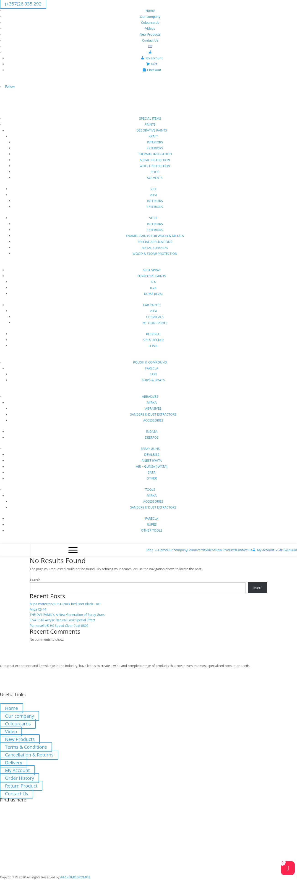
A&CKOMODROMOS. (75, 877)
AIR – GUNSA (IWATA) (151, 466)
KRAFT (153, 136)
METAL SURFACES (155, 247)
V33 (153, 189)
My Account (17, 770)
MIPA (153, 195)
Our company (150, 16)
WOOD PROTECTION (155, 166)
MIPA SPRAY (152, 270)
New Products (150, 34)
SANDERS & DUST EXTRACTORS (153, 414)
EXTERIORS (155, 148)
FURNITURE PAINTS (151, 276)
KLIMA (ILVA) (153, 294)
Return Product (21, 786)
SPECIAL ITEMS (150, 118)
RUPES (152, 524)
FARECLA (151, 368)
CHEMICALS (155, 317)
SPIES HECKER (153, 340)
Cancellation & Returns (29, 755)
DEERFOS (152, 437)
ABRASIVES (150, 396)
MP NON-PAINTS (155, 323)
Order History (19, 778)
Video (11, 731)
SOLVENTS (155, 178)
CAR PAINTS (151, 305)
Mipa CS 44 (38, 609)
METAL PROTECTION (155, 160)
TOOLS (150, 489)
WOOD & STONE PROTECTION (155, 253)
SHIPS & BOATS (153, 380)
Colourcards (150, 22)
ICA (153, 282)
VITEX (153, 218)
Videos (150, 28)
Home (150, 10)
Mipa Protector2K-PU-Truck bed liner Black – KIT (65, 604)
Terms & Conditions (26, 747)
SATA (151, 472)
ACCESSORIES (153, 420)
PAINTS (150, 124)
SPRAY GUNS (150, 448)
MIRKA (152, 402)
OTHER (151, 478)
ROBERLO (153, 334)
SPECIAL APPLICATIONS (155, 242)
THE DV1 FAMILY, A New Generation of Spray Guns (67, 614)
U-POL (153, 346)
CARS (153, 374)
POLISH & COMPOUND (150, 362)
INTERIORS (155, 142)
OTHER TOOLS (151, 530)
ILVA (153, 288)
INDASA (151, 431)
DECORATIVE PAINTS (151, 130)
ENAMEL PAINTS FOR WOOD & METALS (155, 236)
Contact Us (150, 40)
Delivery (13, 762)
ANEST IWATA (152, 460)
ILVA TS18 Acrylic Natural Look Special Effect (62, 620)
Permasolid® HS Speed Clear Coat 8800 (59, 625)
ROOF (155, 172)
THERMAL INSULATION (155, 154)
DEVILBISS (151, 454)
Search (35, 579)
